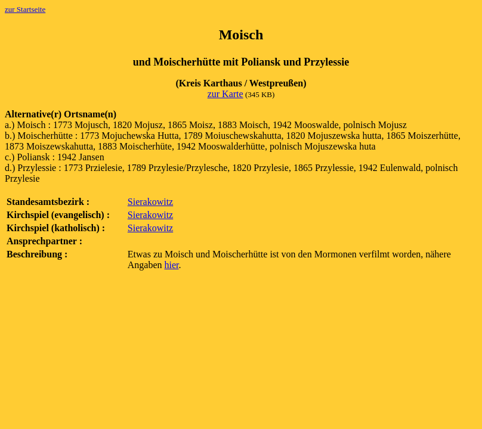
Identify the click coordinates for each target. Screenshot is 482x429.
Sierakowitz (150, 202)
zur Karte (225, 94)
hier (172, 265)
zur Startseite (25, 9)
